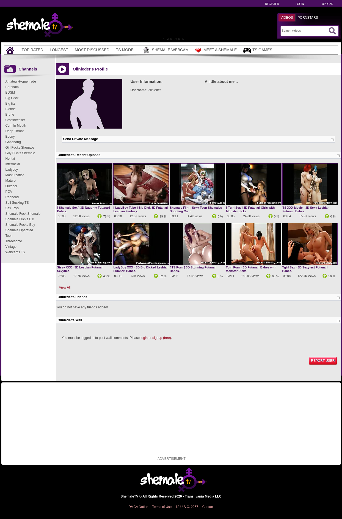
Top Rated (32, 50)
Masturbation (14, 175)
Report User (323, 361)
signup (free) (161, 338)
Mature (10, 181)
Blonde (10, 109)
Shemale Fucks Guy (20, 225)
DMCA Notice (138, 507)
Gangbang (13, 142)
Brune (9, 114)
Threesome (13, 241)
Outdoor (11, 186)
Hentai (10, 159)
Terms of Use (162, 507)
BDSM (10, 92)
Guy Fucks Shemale (20, 153)
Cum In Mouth (15, 125)
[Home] (10, 50)
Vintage (10, 247)
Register (272, 4)
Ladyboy (11, 170)
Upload (327, 4)
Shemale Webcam (165, 50)
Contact (208, 507)
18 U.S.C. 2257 (187, 507)
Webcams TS (15, 252)
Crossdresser (15, 120)
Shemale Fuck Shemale (22, 214)
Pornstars (308, 18)
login (144, 338)
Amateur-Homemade (20, 81)
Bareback (12, 87)
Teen (9, 236)
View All (65, 287)
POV (8, 192)
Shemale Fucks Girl (19, 219)
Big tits (10, 103)
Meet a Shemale (216, 50)
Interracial (12, 164)
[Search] (304, 30)
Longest (59, 50)
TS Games (257, 50)
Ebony (10, 136)
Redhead (12, 197)
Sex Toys (12, 208)
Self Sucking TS (17, 203)
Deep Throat (14, 131)
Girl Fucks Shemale (19, 148)
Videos (287, 18)
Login (300, 4)
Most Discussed (92, 50)
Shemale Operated (19, 230)
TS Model (126, 50)
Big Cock (12, 98)
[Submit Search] (332, 31)
